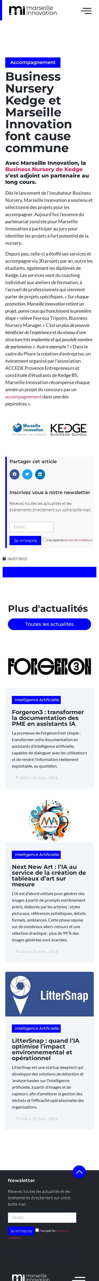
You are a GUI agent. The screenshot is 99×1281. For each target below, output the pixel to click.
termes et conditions (78, 540)
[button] (15, 474)
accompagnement (23, 396)
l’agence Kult (50, 1255)
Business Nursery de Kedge (44, 169)
